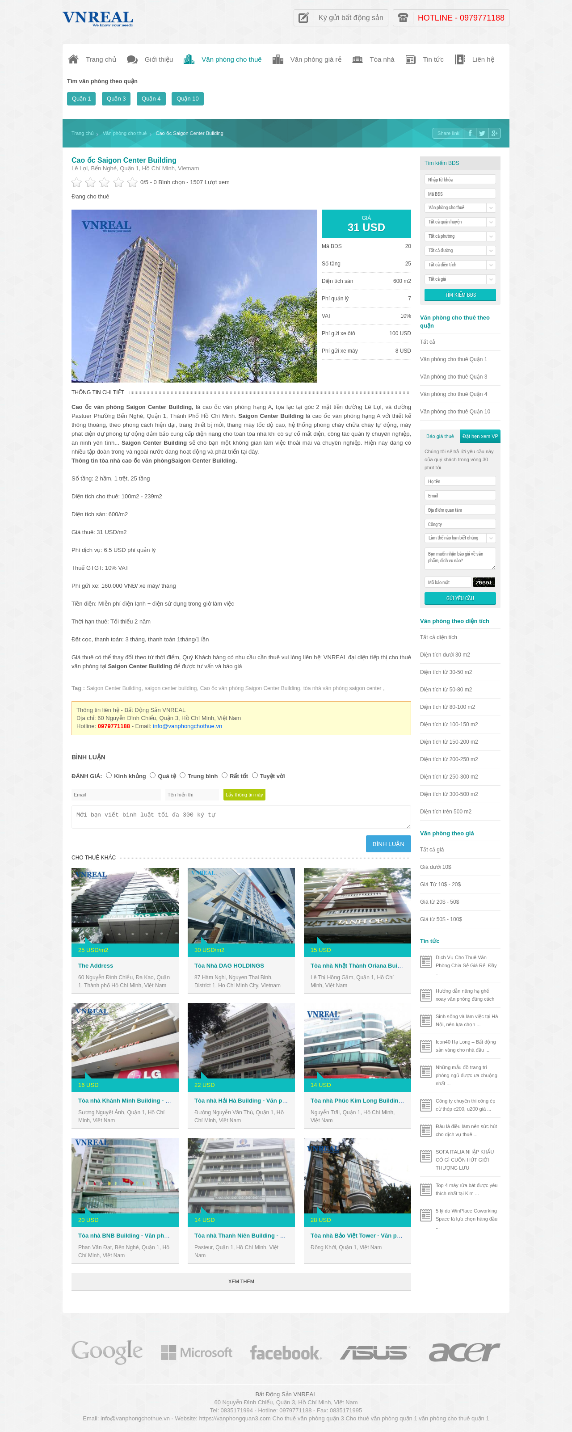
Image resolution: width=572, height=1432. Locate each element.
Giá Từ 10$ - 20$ (440, 884)
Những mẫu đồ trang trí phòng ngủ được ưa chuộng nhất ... (466, 1075)
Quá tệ (167, 776)
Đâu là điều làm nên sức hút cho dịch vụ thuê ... (466, 1130)
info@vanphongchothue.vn (187, 726)
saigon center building (171, 688)
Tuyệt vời (272, 776)
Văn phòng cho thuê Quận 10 (455, 412)
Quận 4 (151, 98)
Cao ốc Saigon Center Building (124, 160)
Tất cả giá (432, 850)
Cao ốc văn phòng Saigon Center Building (250, 688)
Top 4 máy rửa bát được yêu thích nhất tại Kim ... (466, 1189)
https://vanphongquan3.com (234, 1421)
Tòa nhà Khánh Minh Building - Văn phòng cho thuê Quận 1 (160, 1103)
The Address (95, 968)
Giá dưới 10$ (435, 867)
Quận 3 (116, 98)
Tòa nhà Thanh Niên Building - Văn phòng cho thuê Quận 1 (275, 1238)
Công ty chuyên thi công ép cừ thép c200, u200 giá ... (465, 1105)
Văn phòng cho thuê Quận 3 (453, 377)
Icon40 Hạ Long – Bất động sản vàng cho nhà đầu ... (466, 1046)
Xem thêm (241, 1284)
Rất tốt (239, 776)
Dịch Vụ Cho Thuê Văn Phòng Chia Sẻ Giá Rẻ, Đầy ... (466, 965)
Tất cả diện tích (438, 637)
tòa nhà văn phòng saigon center (343, 688)
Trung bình (203, 776)
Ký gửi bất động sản (351, 17)
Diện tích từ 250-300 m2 (449, 777)
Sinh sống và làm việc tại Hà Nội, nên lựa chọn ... (467, 1020)
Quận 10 (188, 98)
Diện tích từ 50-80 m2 (446, 690)
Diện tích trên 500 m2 (445, 812)
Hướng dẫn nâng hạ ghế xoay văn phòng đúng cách (465, 995)
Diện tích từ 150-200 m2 (449, 742)
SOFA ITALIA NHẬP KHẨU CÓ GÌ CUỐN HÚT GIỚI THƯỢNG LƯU (465, 1160)
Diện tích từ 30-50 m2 (446, 672)
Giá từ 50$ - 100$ (441, 919)
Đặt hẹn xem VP (480, 436)
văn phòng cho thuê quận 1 (454, 1421)
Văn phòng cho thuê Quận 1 (453, 359)
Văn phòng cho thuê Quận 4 (453, 394)
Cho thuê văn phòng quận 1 (381, 1421)
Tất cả (427, 342)
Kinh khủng (130, 776)
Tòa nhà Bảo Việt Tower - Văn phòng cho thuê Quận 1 (384, 1238)
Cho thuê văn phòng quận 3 (308, 1421)
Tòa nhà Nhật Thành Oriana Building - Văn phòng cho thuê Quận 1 (402, 968)
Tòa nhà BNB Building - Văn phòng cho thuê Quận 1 (150, 1238)
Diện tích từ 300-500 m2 (449, 794)
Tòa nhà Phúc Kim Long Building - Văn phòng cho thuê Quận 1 (397, 1103)
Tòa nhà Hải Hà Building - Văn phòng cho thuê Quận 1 (268, 1103)
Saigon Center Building (114, 688)
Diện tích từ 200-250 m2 (449, 759)
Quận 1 (81, 98)
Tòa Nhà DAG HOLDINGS (229, 968)
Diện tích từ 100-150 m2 (449, 724)
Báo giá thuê (440, 436)
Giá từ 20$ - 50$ (439, 902)
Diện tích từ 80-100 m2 (447, 707)
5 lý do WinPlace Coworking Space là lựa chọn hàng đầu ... (466, 1219)
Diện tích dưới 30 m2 (445, 655)
